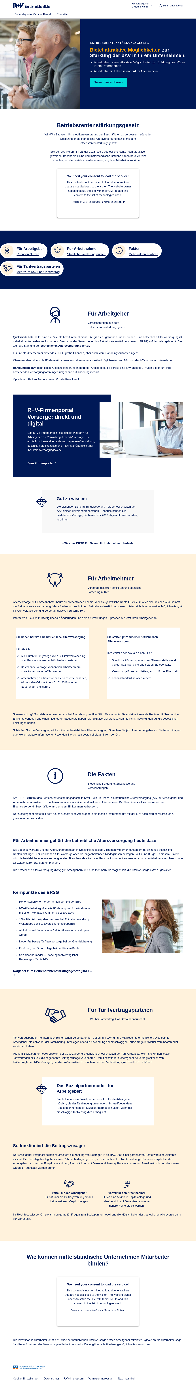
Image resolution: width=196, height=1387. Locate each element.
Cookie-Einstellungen (26, 1378)
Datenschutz (51, 1378)
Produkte (62, 14)
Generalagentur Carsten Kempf (33, 14)
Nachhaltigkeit (126, 1378)
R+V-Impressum (74, 1378)
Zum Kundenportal (171, 5)
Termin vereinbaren (108, 82)
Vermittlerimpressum (100, 1378)
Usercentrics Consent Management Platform (104, 202)
